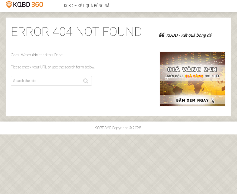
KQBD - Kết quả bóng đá (188, 35)
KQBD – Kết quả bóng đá (86, 5)
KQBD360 (103, 128)
